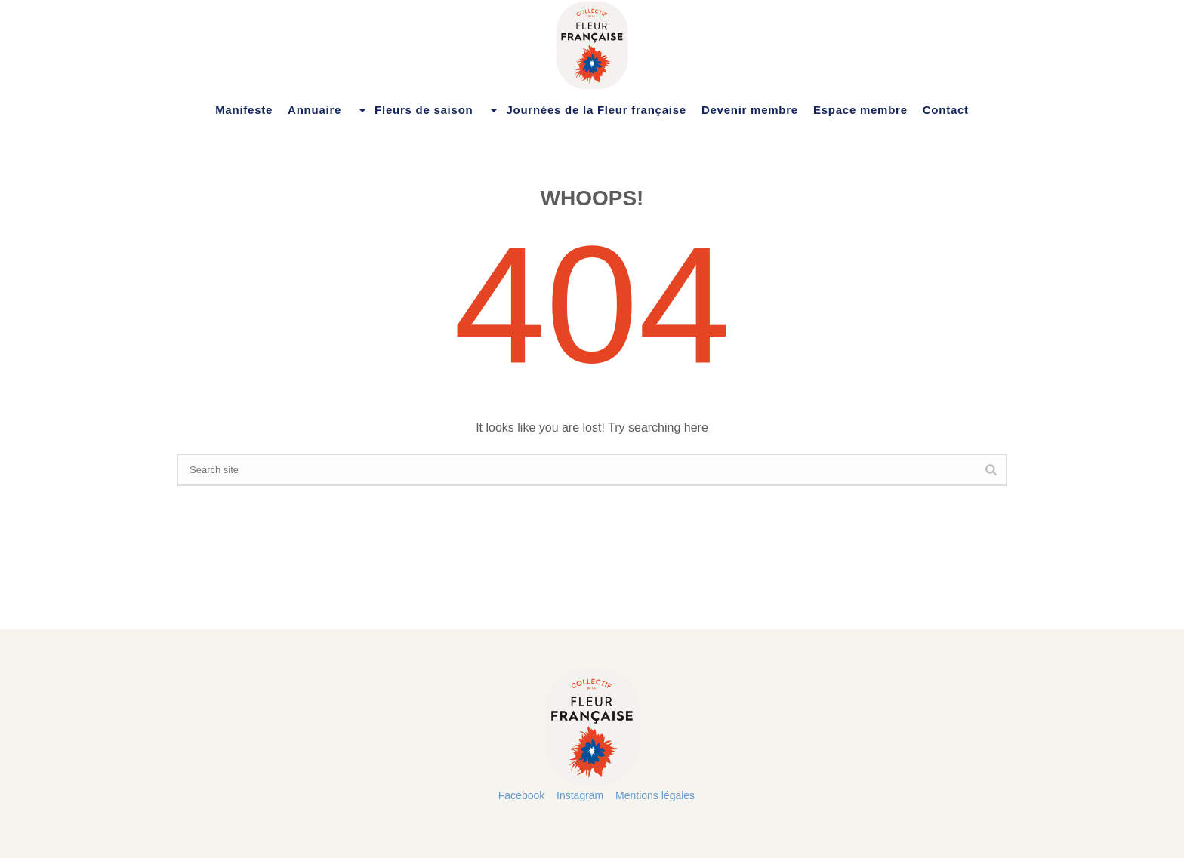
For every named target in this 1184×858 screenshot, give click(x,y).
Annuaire (314, 109)
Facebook (521, 795)
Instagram (580, 795)
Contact (946, 109)
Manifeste (244, 109)
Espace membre (860, 109)
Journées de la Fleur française (587, 110)
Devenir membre (749, 109)
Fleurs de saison (414, 110)
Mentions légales (655, 795)
